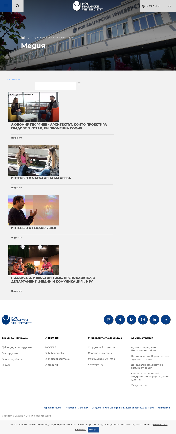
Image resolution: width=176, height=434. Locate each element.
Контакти (164, 407)
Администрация (142, 337)
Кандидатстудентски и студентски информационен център (150, 376)
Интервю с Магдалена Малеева (41, 178)
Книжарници (96, 364)
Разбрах (93, 429)
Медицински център (101, 358)
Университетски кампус (105, 337)
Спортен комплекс (100, 353)
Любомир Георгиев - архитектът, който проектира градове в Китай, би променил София (59, 126)
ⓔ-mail (6, 365)
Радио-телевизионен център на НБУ (52, 37)
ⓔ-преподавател (13, 359)
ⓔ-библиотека (54, 353)
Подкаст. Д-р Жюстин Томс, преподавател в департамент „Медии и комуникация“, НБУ (53, 279)
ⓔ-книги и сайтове (57, 358)
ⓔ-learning (52, 337)
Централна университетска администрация (150, 358)
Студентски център (102, 347)
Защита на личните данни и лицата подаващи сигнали (123, 407)
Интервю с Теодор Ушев (33, 228)
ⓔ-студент (10, 353)
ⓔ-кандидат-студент (17, 347)
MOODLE (50, 347)
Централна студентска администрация (147, 366)
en (169, 6)
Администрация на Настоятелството (144, 349)
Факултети (139, 385)
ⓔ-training (51, 364)
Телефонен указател (76, 407)
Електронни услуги (15, 337)
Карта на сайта (52, 407)
